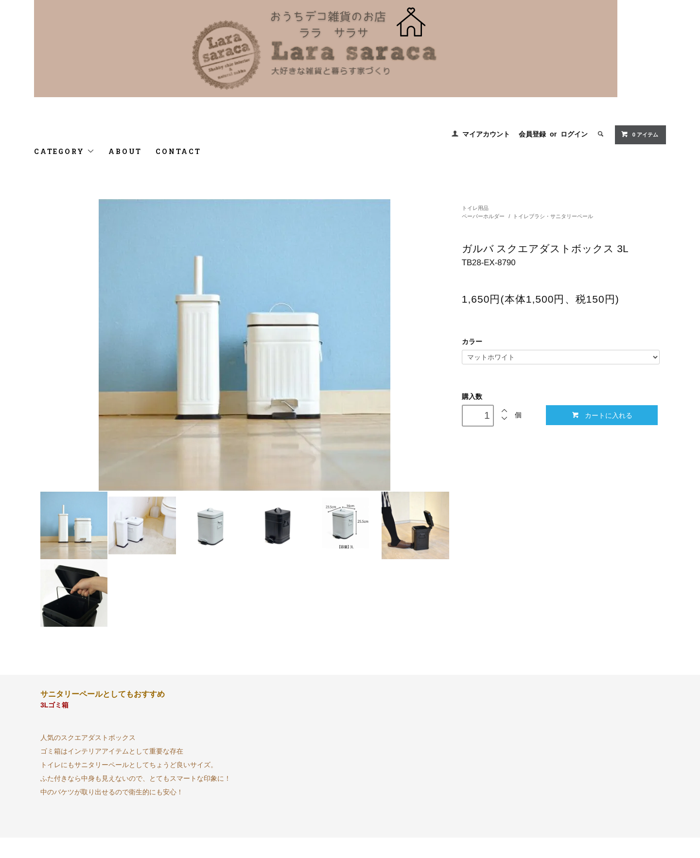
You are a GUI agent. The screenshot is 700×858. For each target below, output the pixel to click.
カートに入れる (602, 415)
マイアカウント (486, 134)
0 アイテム (639, 134)
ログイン (574, 134)
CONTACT (178, 151)
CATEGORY (64, 151)
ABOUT (125, 151)
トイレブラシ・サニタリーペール (553, 216)
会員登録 (532, 134)
